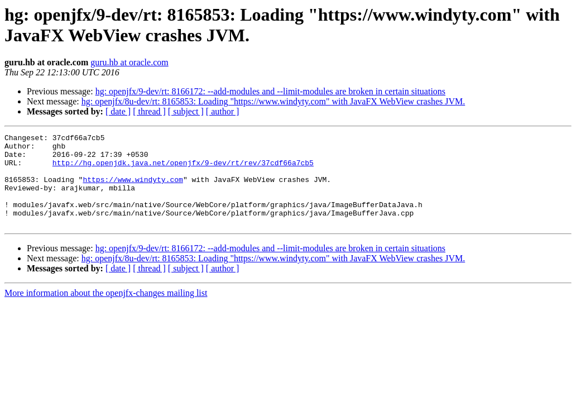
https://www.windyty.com (133, 189)
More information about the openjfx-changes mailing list (105, 311)
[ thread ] (149, 111)
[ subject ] (186, 111)
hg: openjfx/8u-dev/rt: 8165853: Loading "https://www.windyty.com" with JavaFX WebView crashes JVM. (273, 101)
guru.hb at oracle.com (129, 62)
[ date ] (118, 111)
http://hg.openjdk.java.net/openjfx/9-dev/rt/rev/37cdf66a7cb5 (183, 169)
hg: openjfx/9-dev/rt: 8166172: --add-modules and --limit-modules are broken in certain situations (270, 91)
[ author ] (222, 111)
